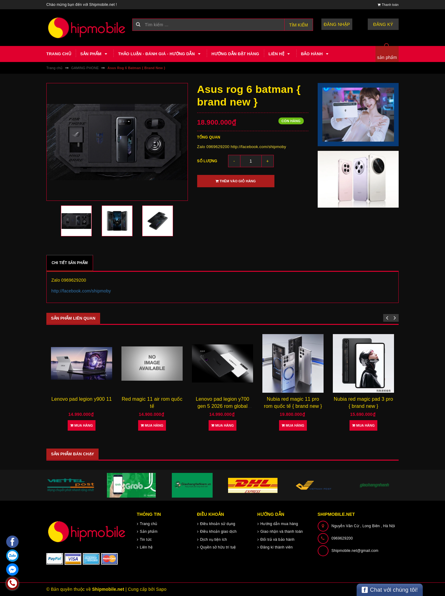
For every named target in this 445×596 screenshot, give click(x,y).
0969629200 (342, 538)
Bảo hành (315, 54)
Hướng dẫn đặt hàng (235, 54)
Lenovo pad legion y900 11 (81, 399)
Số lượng (207, 161)
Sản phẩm (94, 54)
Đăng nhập (337, 24)
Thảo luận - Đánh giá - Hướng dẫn (160, 54)
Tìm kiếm (298, 25)
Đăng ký (383, 24)
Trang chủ (58, 54)
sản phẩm (387, 57)
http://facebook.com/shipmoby (81, 290)
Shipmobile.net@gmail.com (355, 550)
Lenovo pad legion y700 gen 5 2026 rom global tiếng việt (222, 406)
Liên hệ (280, 54)
